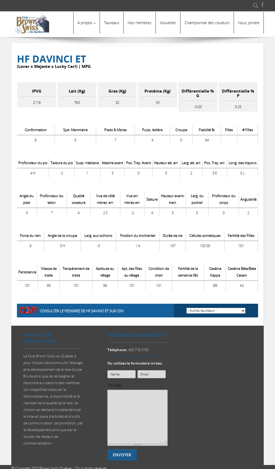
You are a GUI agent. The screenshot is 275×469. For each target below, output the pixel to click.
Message (115, 383)
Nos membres (139, 22)
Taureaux (111, 22)
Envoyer (122, 453)
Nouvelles (168, 22)
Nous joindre (248, 22)
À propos (85, 22)
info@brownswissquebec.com (130, 355)
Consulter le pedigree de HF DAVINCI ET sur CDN (82, 308)
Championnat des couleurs (207, 22)
